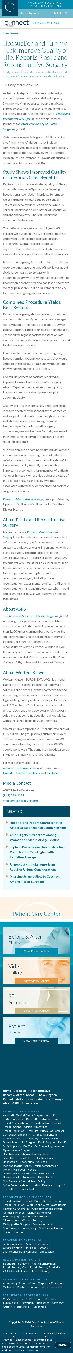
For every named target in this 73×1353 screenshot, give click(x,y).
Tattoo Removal (42, 1185)
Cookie (30, 1350)
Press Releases (11, 33)
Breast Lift (40, 1126)
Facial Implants (12, 1146)
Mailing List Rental (14, 1287)
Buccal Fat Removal (52, 1130)
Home (7, 1090)
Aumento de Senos (37, 1243)
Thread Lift (10, 1189)
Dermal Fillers (11, 1142)
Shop (38, 1298)
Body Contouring (13, 1119)
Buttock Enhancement (16, 1134)
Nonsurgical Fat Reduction (19, 1177)
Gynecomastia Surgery (17, 1150)
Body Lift (31, 1119)
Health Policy (22, 1306)
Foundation (30, 1103)
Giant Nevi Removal (39, 1212)
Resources (39, 1306)
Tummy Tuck (27, 1189)
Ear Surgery (29, 1142)
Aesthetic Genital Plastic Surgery (23, 1115)
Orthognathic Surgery (16, 1224)
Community (27, 1302)
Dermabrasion (49, 1138)
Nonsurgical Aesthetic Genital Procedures (29, 1173)
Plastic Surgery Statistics (45, 1267)
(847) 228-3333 (13, 795)
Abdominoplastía (13, 1243)
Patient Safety (13, 1099)
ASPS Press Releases (16, 1271)
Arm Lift (51, 1115)
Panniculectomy (42, 1224)
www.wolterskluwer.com (19, 768)
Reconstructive (39, 1090)
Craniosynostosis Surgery (47, 1208)
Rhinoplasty (45, 1177)
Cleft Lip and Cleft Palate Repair (46, 1204)
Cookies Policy (30, 1333)
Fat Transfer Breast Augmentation (44, 1146)
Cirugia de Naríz (12, 1247)
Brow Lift (32, 1130)
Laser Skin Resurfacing (42, 1158)
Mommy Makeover (14, 1169)
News (29, 1099)
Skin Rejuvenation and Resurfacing (24, 1181)
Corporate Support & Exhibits (46, 1287)
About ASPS (11, 1103)
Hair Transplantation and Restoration (25, 1154)
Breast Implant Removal (46, 1123)
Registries (43, 1302)
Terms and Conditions (54, 1333)
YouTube (52, 773)
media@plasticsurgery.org (20, 800)
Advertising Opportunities (19, 1283)
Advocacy (58, 1302)
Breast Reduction (13, 1130)
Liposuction (10, 1161)
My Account (10, 1298)
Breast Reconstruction (48, 1200)
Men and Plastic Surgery (17, 1165)
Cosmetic (19, 1090)
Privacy (16, 1350)
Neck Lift (33, 1169)
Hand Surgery (11, 1216)
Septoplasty (29, 1228)
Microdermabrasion (46, 1165)
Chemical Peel (11, 1138)
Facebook (33, 773)
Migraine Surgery (32, 1220)
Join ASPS (26, 1298)
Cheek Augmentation (46, 1134)
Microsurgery (11, 1220)
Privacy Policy (10, 1333)
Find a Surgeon (30, 13)
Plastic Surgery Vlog (15, 1267)
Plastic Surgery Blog (43, 1263)
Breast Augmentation (16, 1123)
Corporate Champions (51, 1283)
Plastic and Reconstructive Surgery (24, 499)
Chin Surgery (30, 1138)
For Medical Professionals (25, 1295)
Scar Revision (11, 1228)
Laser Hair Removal (14, 1158)
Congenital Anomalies (16, 1208)
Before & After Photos (18, 1095)
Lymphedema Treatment (37, 1216)
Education (50, 1298)
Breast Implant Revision (17, 1126)
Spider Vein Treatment (17, 1185)
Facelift (62, 1142)
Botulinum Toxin (50, 1119)
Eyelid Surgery (46, 1142)
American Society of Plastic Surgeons (33, 616)
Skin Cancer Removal (51, 1228)
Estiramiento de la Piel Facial (20, 1251)
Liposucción (47, 1251)
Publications (10, 1302)
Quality (7, 1306)
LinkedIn (8, 773)
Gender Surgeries (14, 1212)
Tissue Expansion (13, 1232)
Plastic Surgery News (16, 1263)
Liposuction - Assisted (33, 1161)
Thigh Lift (61, 1185)
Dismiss (63, 1345)
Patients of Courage (49, 1099)
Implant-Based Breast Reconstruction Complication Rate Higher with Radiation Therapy (37, 852)
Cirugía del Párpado (36, 1247)
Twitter (21, 773)
